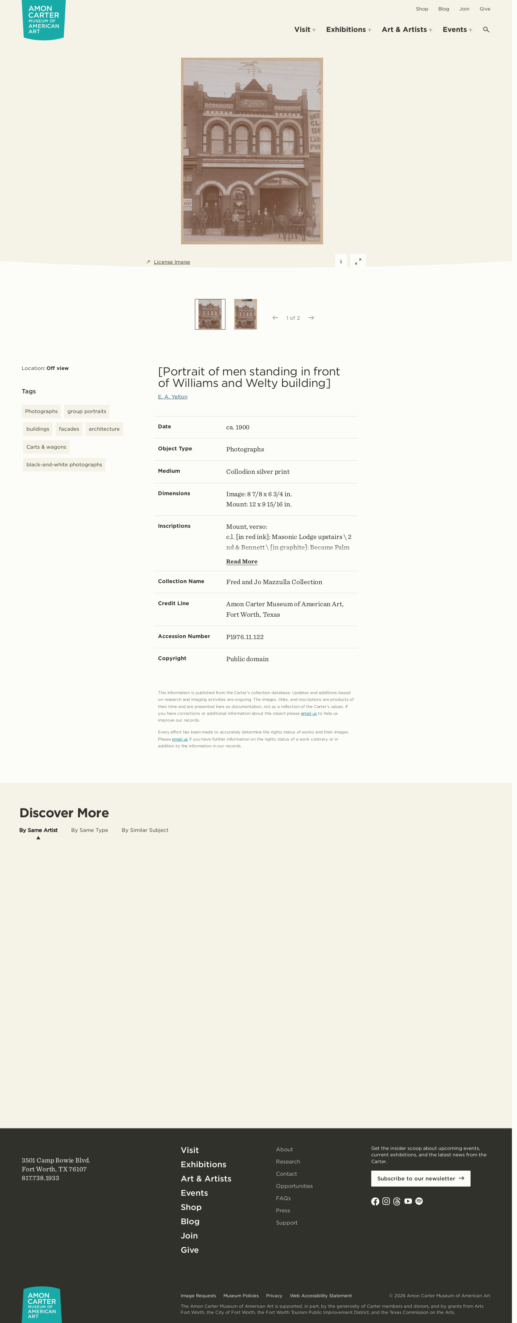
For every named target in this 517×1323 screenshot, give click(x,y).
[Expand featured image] (358, 262)
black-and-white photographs (64, 465)
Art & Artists (206, 1179)
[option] (210, 314)
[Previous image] (275, 318)
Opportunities (294, 1186)
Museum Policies (241, 1295)
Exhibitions (203, 1164)
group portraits (86, 411)
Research (288, 1161)
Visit (190, 1150)
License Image (168, 262)
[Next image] (311, 318)
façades (69, 429)
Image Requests (198, 1295)
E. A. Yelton (172, 397)
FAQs (283, 1198)
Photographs (41, 411)
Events (194, 1193)
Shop (422, 9)
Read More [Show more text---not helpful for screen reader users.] (242, 561)
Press (283, 1210)
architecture (104, 429)
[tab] (38, 830)
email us (309, 713)
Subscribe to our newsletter (416, 1178)
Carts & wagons (46, 447)
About (284, 1149)
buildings (37, 429)
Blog (443, 9)
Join (464, 9)
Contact (286, 1174)
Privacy (274, 1295)
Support (287, 1222)
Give (485, 9)
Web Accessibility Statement (321, 1295)
